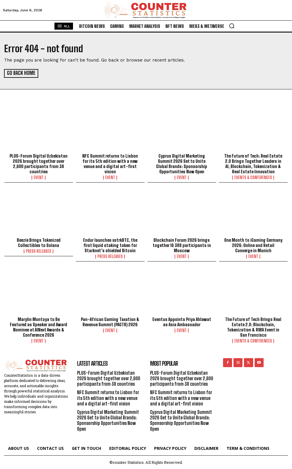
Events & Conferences (253, 177)
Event (38, 177)
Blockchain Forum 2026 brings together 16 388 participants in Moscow (182, 245)
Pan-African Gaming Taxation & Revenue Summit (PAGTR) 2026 (110, 321)
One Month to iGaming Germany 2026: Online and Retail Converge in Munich (253, 245)
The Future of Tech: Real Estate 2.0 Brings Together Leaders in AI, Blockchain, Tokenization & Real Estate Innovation (253, 163)
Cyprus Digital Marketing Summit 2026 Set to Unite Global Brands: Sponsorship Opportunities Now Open (181, 163)
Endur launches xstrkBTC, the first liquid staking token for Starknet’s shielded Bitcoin (110, 245)
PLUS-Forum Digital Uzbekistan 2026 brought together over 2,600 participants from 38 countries (38, 163)
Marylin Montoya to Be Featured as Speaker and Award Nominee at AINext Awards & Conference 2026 (38, 326)
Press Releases (38, 251)
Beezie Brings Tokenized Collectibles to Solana (39, 242)
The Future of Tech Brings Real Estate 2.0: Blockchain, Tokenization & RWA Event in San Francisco (253, 326)
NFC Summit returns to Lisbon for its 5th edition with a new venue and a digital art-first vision (110, 163)
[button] (232, 26)
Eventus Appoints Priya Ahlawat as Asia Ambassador (181, 321)
